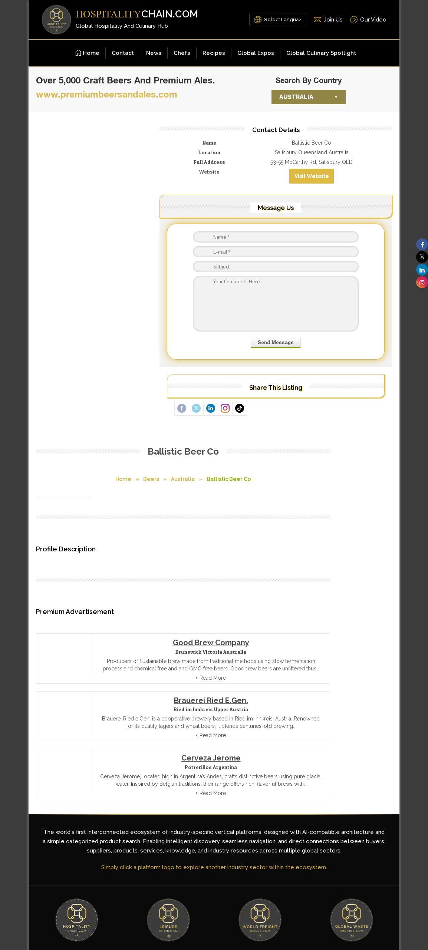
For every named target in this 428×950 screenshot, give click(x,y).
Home (87, 53)
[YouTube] (344, 780)
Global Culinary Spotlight (321, 53)
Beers (120, 164)
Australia (296, 96)
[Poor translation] (20, 840)
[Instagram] (379, 780)
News (153, 53)
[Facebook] (326, 780)
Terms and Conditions (163, 751)
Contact (123, 53)
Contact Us (251, 751)
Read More (182, 382)
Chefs (182, 53)
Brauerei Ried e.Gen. (180, 404)
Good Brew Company (180, 339)
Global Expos (255, 53)
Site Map (214, 751)
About (285, 751)
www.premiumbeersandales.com (106, 94)
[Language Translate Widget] (276, 19)
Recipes (214, 53)
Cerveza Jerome (180, 469)
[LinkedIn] (362, 780)
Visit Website (356, 188)
